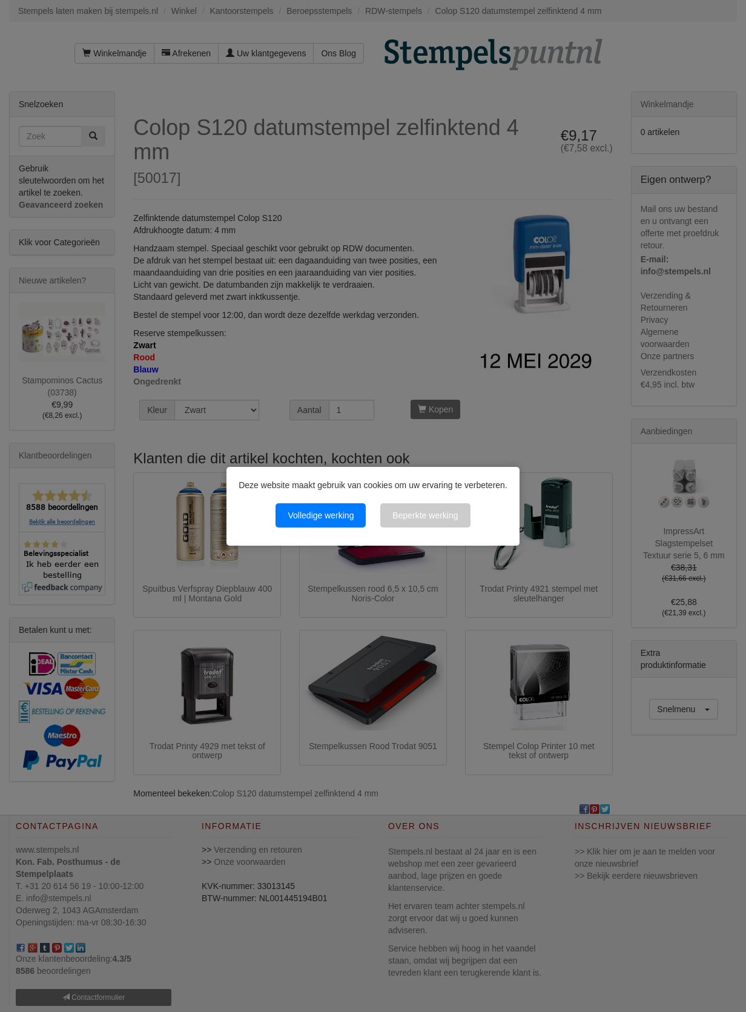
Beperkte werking (425, 515)
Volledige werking (321, 515)
